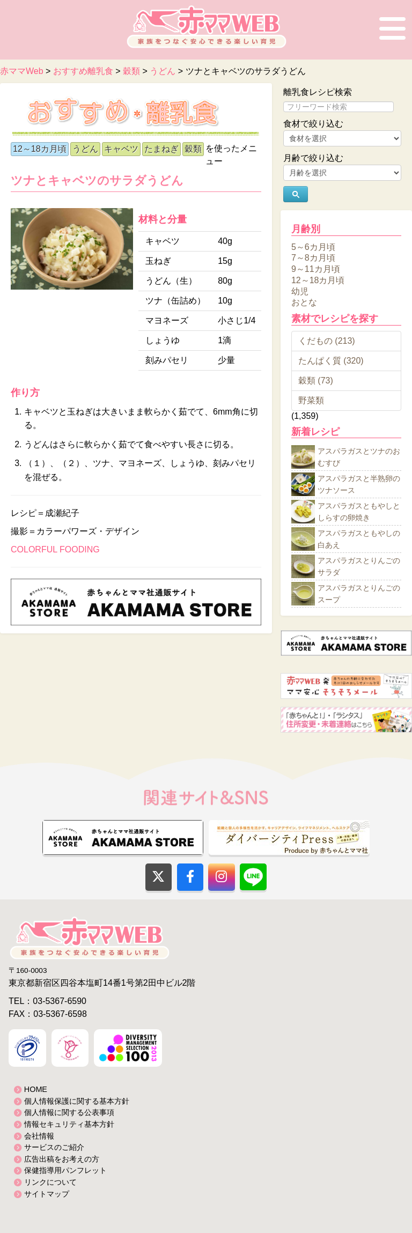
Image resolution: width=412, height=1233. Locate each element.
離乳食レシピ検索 (317, 92)
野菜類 (311, 400)
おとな (304, 302)
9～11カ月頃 (315, 269)
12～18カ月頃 (40, 148)
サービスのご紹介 (54, 1147)
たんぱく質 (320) (331, 360)
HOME (35, 1089)
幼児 (299, 291)
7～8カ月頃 (313, 257)
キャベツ (121, 148)
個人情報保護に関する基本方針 (76, 1101)
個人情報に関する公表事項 (69, 1112)
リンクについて (50, 1182)
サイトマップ (46, 1194)
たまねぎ (161, 148)
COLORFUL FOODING (55, 549)
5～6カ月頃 (313, 246)
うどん (85, 148)
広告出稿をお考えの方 (61, 1159)
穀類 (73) (315, 380)
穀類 (193, 148)
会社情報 (39, 1136)
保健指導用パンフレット (65, 1170)
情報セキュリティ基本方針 (69, 1124)
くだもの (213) (326, 340)
